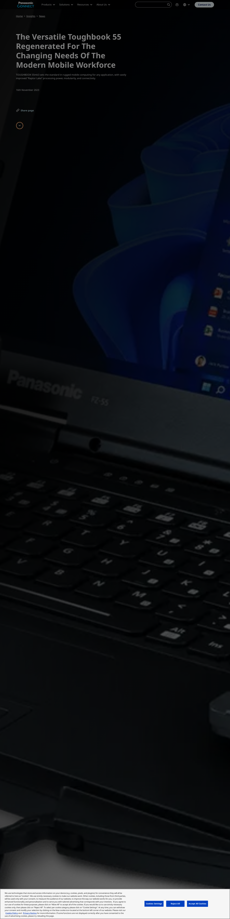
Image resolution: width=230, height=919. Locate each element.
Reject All (175, 903)
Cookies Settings (154, 903)
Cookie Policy (11, 913)
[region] (115, 904)
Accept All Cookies (197, 903)
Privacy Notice (30, 913)
